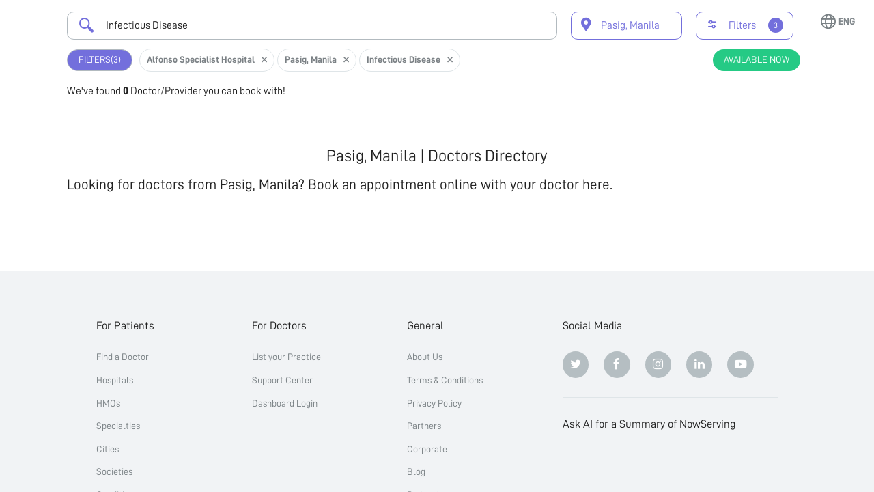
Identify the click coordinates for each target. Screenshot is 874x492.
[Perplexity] (658, 463)
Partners (424, 425)
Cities (107, 449)
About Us (424, 356)
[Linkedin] (699, 364)
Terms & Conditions (445, 380)
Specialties (118, 425)
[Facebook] (617, 364)
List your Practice (286, 356)
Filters (100, 60)
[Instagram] (658, 364)
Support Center (282, 380)
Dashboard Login (285, 403)
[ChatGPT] (576, 463)
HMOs (108, 403)
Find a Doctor (122, 356)
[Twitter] (576, 364)
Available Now (756, 59)
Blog (416, 471)
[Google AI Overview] (699, 463)
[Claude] (617, 463)
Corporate (427, 449)
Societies (114, 471)
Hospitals (114, 380)
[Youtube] (740, 364)
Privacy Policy (434, 403)
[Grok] (740, 463)
